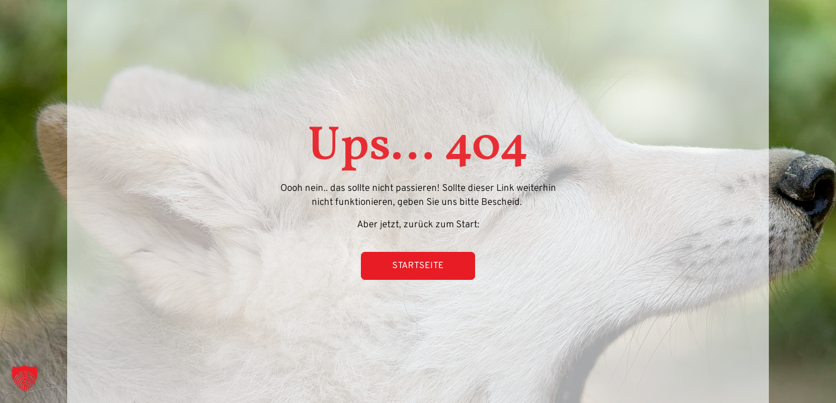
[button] (24, 378)
